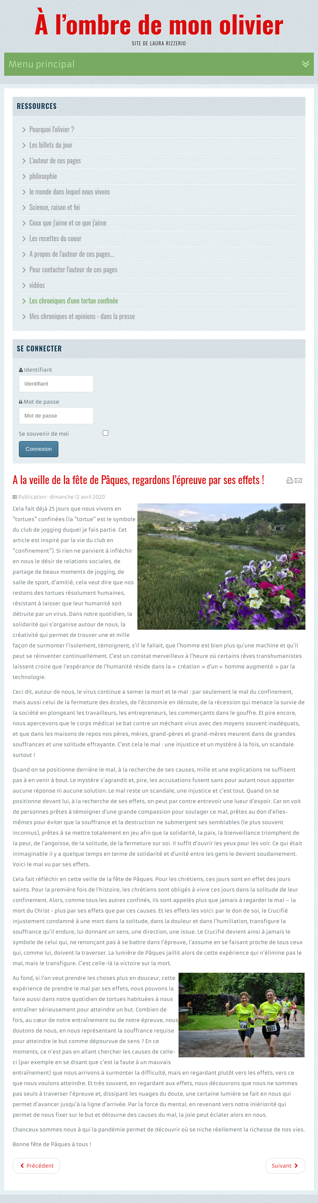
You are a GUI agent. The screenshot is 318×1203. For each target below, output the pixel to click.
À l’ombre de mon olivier (159, 23)
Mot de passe (41, 402)
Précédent (36, 1166)
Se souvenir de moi (44, 434)
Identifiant (38, 370)
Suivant (285, 1166)
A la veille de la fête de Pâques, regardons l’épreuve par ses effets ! (138, 479)
